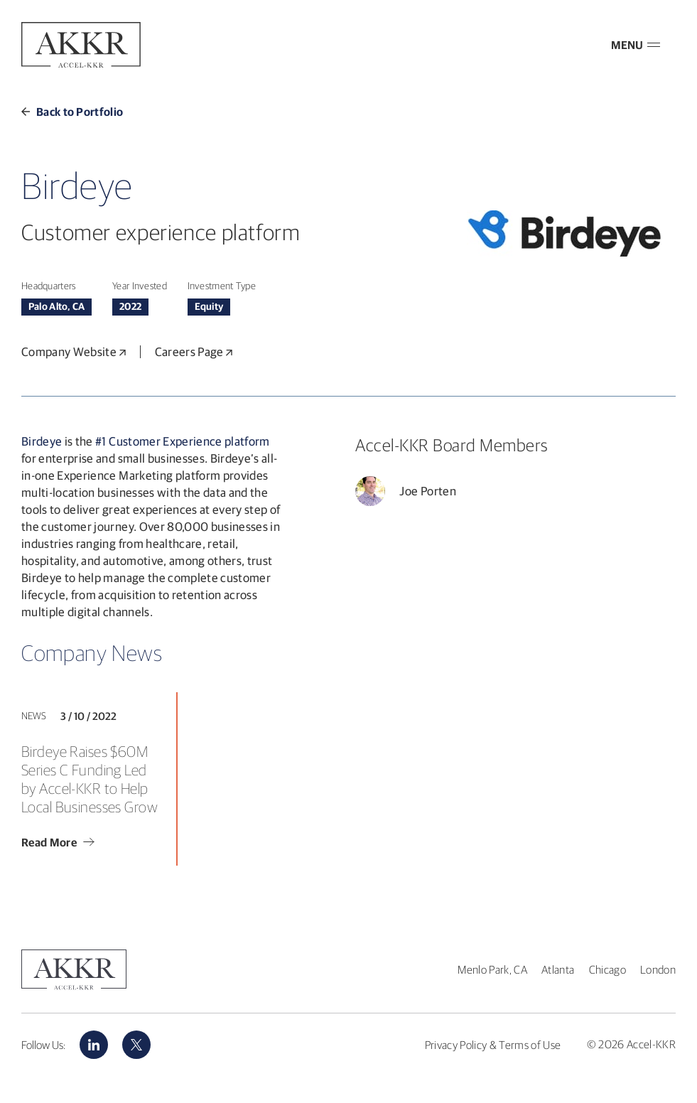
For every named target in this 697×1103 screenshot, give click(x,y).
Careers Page (193, 351)
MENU (635, 44)
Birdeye (41, 441)
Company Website (73, 351)
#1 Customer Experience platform (182, 441)
